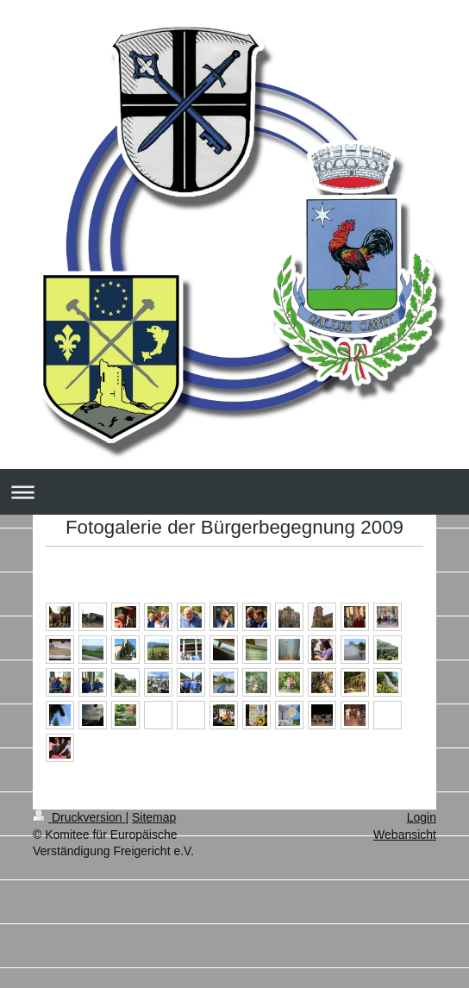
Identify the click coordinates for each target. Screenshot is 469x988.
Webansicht (404, 834)
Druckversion (79, 817)
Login (421, 817)
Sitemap (154, 817)
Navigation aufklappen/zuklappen (234, 491)
